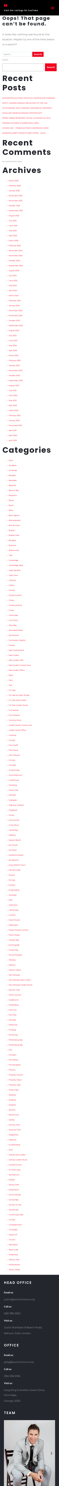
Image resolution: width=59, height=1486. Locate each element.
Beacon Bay (14, 490)
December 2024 (15, 251)
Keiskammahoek (16, 855)
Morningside (14, 945)
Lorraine (12, 915)
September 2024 (16, 266)
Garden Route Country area (20, 725)
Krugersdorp (14, 890)
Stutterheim (14, 1190)
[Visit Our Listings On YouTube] (5, 5)
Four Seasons (14, 715)
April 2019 (13, 440)
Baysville (12, 485)
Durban (12, 645)
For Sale (12, 690)
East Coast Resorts (16, 650)
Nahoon (12, 965)
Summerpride (15, 1195)
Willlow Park (14, 1260)
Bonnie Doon (14, 525)
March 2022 (13, 410)
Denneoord (13, 635)
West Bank (13, 1245)
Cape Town (13, 575)
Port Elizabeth (15, 1065)
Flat (10, 685)
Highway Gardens (16, 805)
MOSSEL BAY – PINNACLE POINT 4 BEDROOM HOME (25, 128)
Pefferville (13, 1025)
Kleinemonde (14, 870)
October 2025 (14, 206)
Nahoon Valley (15, 970)
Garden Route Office (17, 730)
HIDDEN (12, 795)
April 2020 (13, 435)
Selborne (12, 1140)
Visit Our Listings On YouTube (21, 10)
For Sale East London (17, 700)
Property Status (15, 1080)
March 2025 (13, 241)
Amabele (13, 465)
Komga (12, 880)
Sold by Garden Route (18, 1160)
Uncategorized (15, 1225)
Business (12, 545)
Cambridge (13, 560)
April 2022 (13, 405)
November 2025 (15, 201)
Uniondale (13, 1230)
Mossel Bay (13, 950)
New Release (14, 975)
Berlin (11, 505)
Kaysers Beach (15, 840)
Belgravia (13, 495)
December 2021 (15, 425)
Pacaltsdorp (14, 1005)
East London (14, 655)
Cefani (11, 585)
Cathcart (12, 580)
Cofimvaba (13, 615)
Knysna (12, 875)
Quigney (12, 1095)
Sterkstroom (14, 1175)
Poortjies (12, 1055)
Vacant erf (13, 1235)
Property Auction (16, 1075)
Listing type (14, 910)
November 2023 (15, 316)
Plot (10, 1050)
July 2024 (13, 276)
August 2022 (14, 385)
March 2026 (14, 181)
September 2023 (16, 326)
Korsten (12, 885)
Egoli (11, 675)
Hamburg (13, 785)
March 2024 (14, 296)
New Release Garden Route (20, 985)
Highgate (13, 800)
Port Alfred (13, 1060)
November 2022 (15, 371)
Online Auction (15, 995)
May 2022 (13, 400)
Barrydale (13, 480)
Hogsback (13, 810)
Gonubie (12, 765)
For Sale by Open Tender (19, 695)
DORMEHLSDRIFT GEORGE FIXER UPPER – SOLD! (24, 133)
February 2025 (15, 246)
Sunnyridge (14, 1200)
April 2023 (13, 351)
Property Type (15, 1085)
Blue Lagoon (14, 515)
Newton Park (14, 990)
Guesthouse (14, 780)
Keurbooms (14, 860)
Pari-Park (13, 1015)
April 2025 (13, 236)
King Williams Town (17, 865)
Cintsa (11, 610)
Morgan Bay (14, 940)
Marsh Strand (14, 920)
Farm (11, 680)
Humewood (14, 820)
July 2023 (13, 336)
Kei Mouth (13, 845)
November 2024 (15, 256)
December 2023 (15, 311)
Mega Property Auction (19, 930)
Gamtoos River (15, 720)
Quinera (12, 1110)
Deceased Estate (16, 630)
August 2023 (14, 331)
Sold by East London (17, 1155)
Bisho (11, 510)
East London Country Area (20, 665)
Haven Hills (13, 790)
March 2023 (13, 356)
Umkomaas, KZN (16, 1215)
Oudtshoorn (14, 1000)
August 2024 (14, 271)
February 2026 (15, 186)
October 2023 (14, 321)
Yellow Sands (14, 1270)
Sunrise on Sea (15, 1205)
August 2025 (14, 216)
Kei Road (12, 850)
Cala (10, 555)
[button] (52, 7)
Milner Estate (14, 935)
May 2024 (13, 286)
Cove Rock (13, 620)
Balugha (12, 475)
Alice (11, 460)
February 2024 (15, 301)
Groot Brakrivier (15, 775)
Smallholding (14, 1145)
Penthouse (13, 1035)
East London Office (17, 670)
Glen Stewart (14, 755)
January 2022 (14, 420)
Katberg (12, 835)
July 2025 (13, 221)
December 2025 (15, 196)
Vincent (12, 1240)
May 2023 (13, 346)
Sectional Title (15, 1130)
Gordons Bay (14, 770)
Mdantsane (13, 925)
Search (5, 60)
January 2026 (14, 191)
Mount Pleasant (15, 955)
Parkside (12, 1020)
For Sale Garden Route (18, 705)
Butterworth (14, 550)
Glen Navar (13, 750)
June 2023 (13, 341)
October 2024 (14, 261)
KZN (10, 900)
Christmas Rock (15, 605)
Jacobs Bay (13, 830)
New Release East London (20, 980)
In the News (14, 825)
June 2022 (13, 395)
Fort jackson (14, 710)
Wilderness (13, 1255)
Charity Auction (15, 595)
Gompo (12, 760)
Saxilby (12, 1120)
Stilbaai (12, 1180)
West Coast (13, 1250)
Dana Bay (13, 625)
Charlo (11, 600)
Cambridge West (16, 565)
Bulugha (12, 540)
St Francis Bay (14, 1170)
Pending (12, 1030)
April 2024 (13, 291)
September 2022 (16, 381)
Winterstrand (14, 1265)
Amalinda (13, 470)
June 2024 (13, 281)
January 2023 (14, 366)
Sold (10, 1150)
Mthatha (12, 960)
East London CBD (16, 660)
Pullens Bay (14, 1090)
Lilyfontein (13, 905)
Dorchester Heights (17, 640)
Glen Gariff (13, 745)
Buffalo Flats (14, 535)
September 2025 (16, 211)
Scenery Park (14, 1125)
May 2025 (13, 231)
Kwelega (12, 895)
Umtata (12, 1220)
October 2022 (14, 376)
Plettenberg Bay (16, 1040)
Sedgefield (13, 1135)
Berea (11, 500)
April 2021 (13, 430)
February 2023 (15, 361)
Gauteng (12, 735)
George (12, 740)
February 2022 (15, 415)
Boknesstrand (14, 520)
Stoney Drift (14, 1185)
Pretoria (12, 1070)
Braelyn (12, 530)
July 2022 (13, 390)
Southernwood (15, 1165)
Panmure (13, 1010)
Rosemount (14, 1115)
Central (12, 590)
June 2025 (13, 226)
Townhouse (13, 1210)
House (11, 815)
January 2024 (14, 306)
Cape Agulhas (14, 570)
